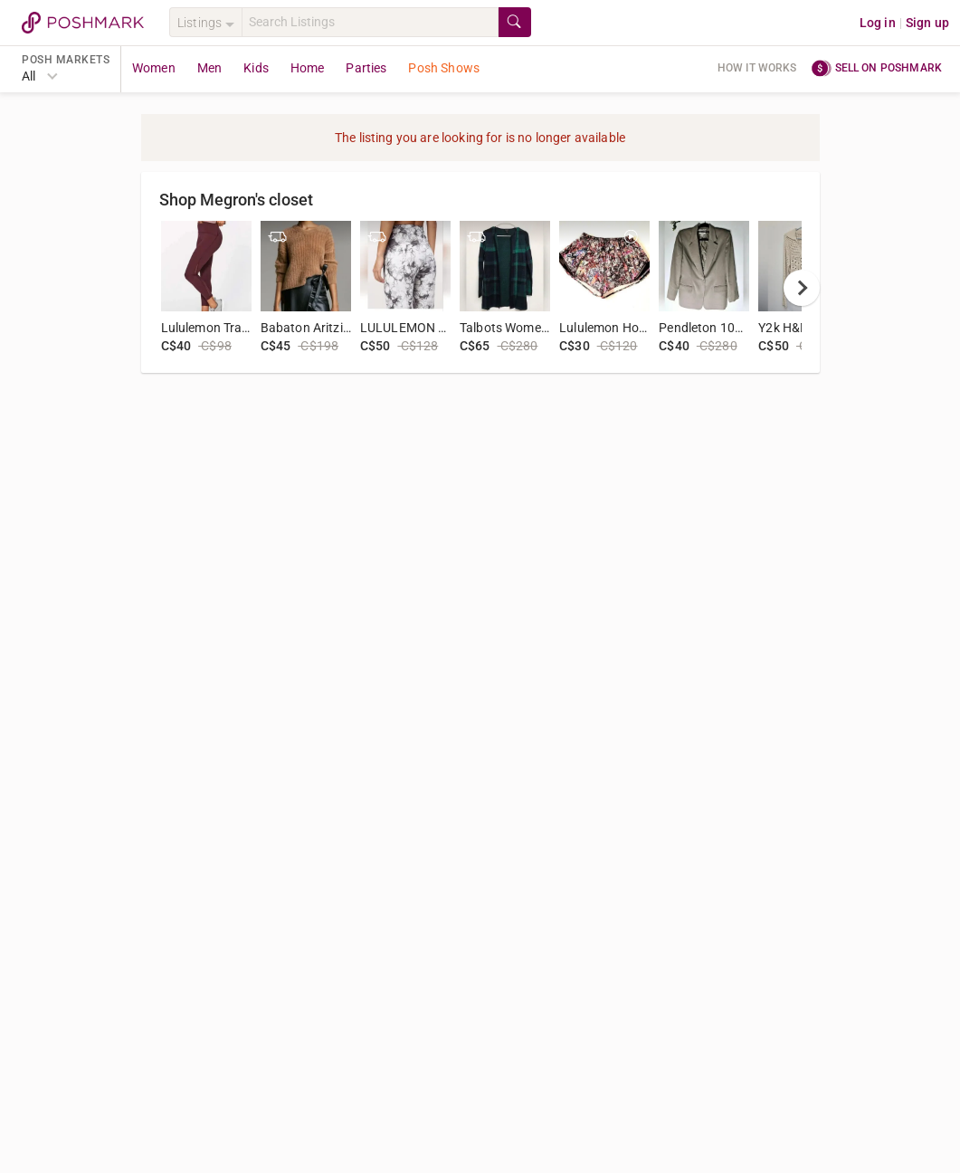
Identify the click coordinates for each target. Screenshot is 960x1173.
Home (307, 68)
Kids (256, 68)
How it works (757, 68)
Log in (878, 22)
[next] (802, 288)
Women (154, 68)
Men (209, 68)
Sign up (927, 22)
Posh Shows (444, 68)
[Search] (370, 22)
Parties (366, 68)
